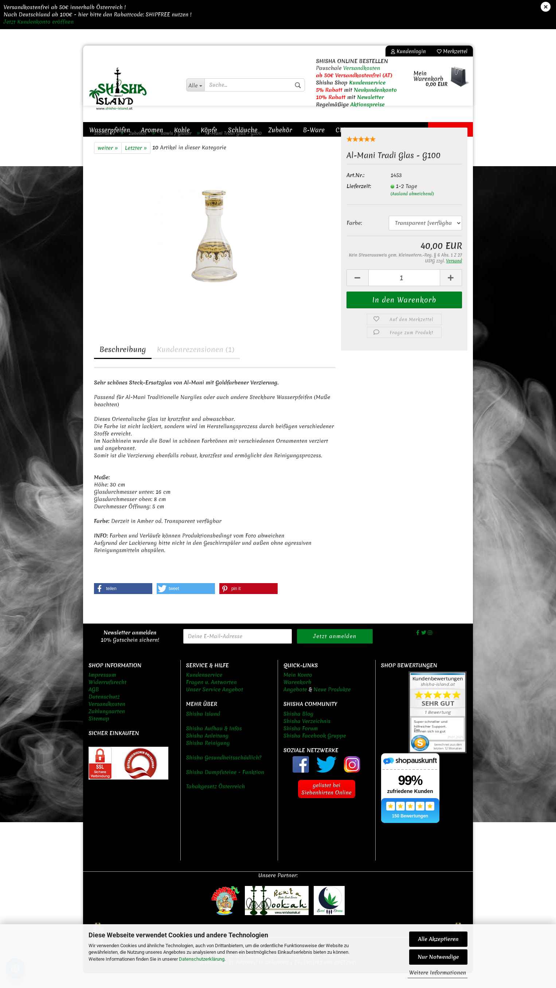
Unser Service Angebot (214, 704)
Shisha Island (203, 728)
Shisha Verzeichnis (306, 735)
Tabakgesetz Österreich (215, 801)
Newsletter (370, 97)
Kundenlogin (408, 51)
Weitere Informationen (437, 972)
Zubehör (280, 130)
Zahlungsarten (107, 726)
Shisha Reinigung (208, 757)
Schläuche (243, 130)
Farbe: (354, 237)
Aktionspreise (368, 104)
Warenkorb (297, 696)
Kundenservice (367, 82)
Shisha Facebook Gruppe (314, 750)
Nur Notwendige (438, 957)
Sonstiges (373, 130)
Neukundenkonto (375, 90)
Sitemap (99, 733)
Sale (439, 130)
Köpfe (209, 130)
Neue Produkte (332, 704)
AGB (94, 704)
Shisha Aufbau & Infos (214, 743)
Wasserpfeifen (109, 130)
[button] (123, 603)
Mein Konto (297, 689)
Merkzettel (452, 51)
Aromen (152, 130)
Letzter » (136, 162)
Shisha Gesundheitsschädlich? (224, 772)
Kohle (182, 130)
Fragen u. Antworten (211, 696)
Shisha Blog (298, 728)
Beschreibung (122, 364)
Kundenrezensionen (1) (195, 364)
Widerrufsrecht (107, 696)
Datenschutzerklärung (201, 959)
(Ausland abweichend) (412, 208)
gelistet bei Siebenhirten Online (327, 803)
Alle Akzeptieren (438, 939)
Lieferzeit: (358, 200)
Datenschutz (104, 711)
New (461, 130)
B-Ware (314, 130)
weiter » (108, 162)
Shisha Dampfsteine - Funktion (225, 786)
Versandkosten (361, 68)
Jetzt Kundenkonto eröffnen (39, 22)
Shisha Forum (300, 743)
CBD (342, 130)
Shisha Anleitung (207, 750)
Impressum (102, 689)
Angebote (295, 704)
